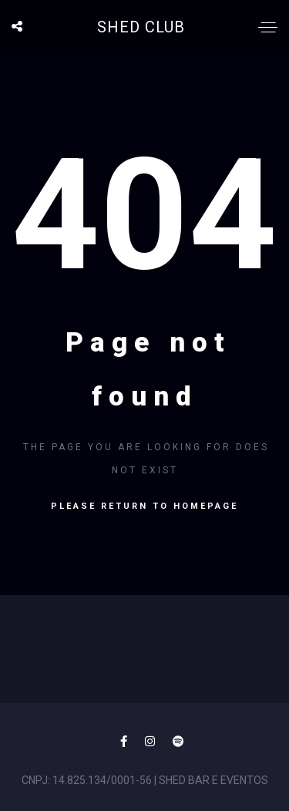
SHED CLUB (141, 27)
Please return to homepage (144, 506)
